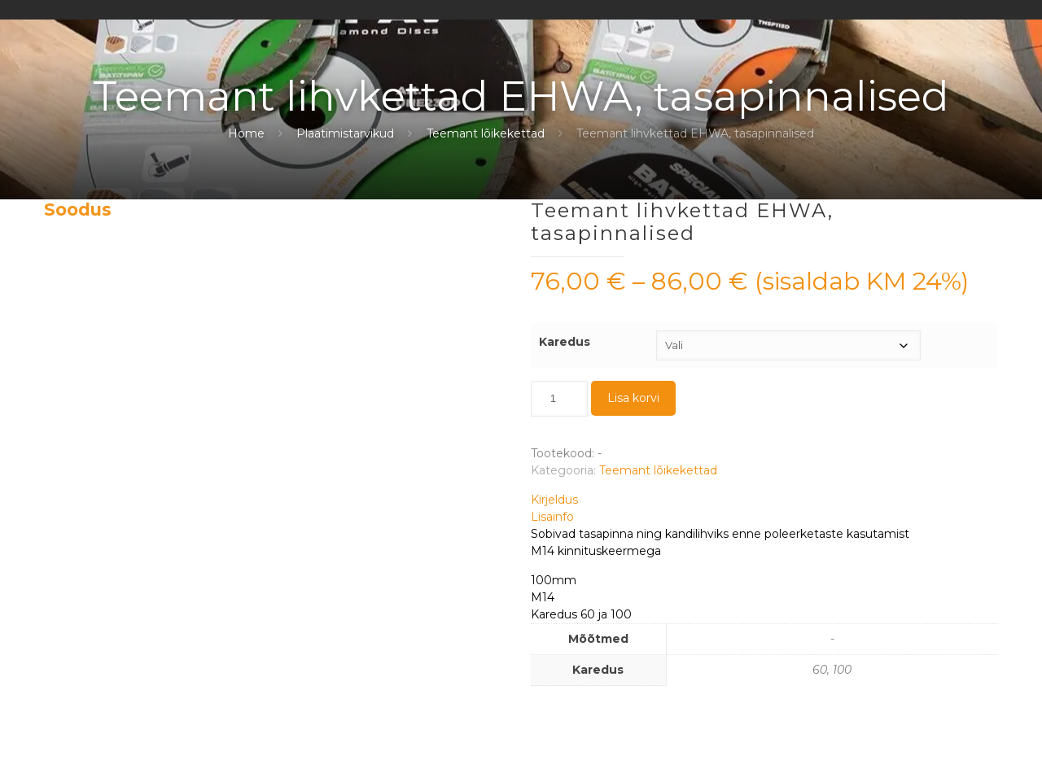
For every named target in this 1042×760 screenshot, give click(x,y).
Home (246, 133)
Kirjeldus (554, 499)
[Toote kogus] (559, 399)
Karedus (564, 341)
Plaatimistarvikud (345, 133)
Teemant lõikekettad (486, 133)
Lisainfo (552, 516)
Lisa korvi (633, 398)
